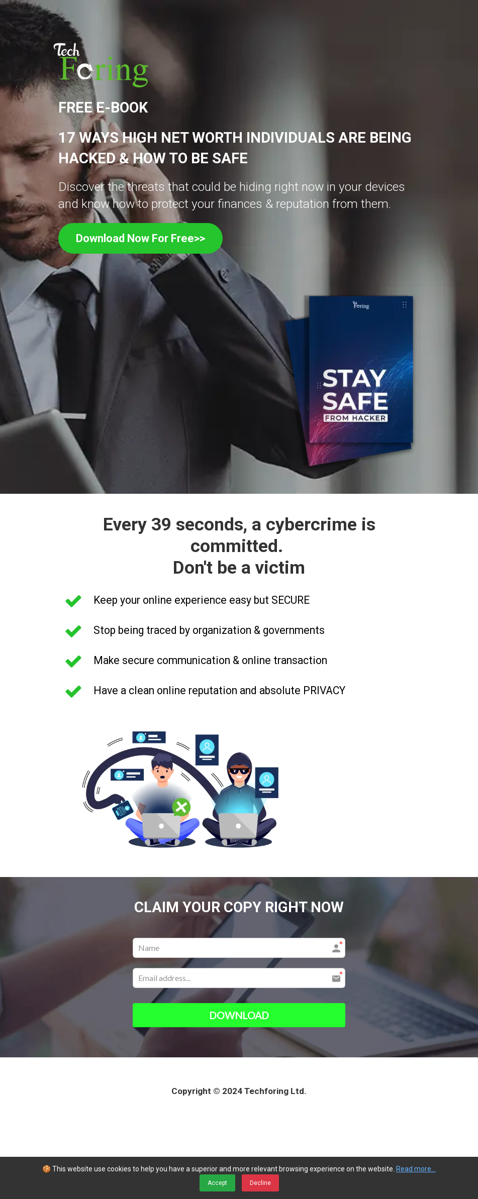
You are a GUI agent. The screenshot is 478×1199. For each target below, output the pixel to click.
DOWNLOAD (239, 1015)
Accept (217, 1182)
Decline (260, 1182)
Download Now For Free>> (140, 238)
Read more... (416, 1169)
